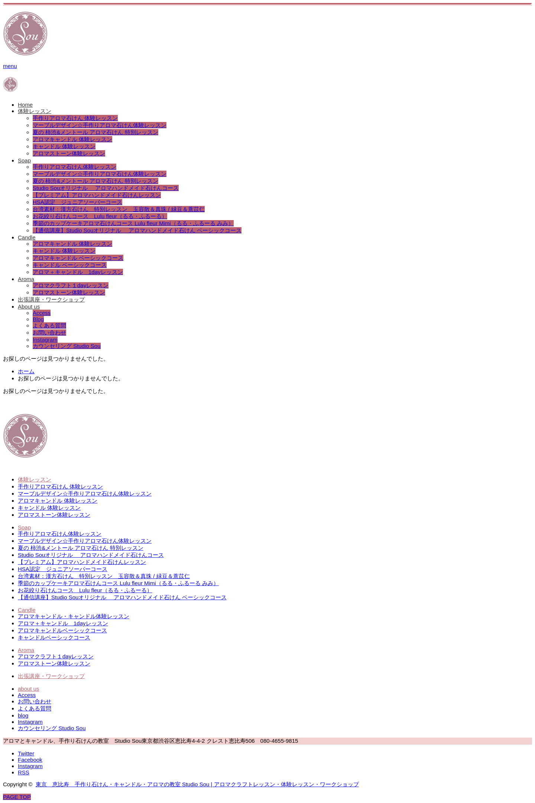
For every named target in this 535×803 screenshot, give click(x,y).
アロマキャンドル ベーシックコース (78, 258)
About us (29, 306)
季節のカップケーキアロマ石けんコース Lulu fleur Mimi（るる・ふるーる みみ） (133, 223)
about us (28, 689)
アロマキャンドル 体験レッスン (72, 139)
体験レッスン (34, 111)
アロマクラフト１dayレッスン (70, 285)
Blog (38, 319)
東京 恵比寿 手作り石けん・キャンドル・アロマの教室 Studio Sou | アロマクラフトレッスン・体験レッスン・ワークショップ (197, 784)
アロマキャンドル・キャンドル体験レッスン (73, 616)
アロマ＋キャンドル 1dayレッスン (78, 272)
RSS (23, 772)
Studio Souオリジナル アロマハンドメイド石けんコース (106, 188)
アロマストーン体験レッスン (69, 153)
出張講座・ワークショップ (51, 299)
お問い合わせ (49, 332)
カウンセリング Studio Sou (67, 346)
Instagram (45, 339)
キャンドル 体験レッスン (64, 146)
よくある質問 (49, 325)
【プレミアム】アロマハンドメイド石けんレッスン (97, 195)
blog (23, 715)
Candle (27, 237)
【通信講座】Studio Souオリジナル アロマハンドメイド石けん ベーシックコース (137, 230)
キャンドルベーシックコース (54, 637)
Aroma (26, 279)
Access (42, 313)
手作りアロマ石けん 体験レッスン (75, 118)
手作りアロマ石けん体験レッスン (74, 167)
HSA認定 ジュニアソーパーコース (77, 202)
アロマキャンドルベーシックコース (62, 630)
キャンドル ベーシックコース (70, 265)
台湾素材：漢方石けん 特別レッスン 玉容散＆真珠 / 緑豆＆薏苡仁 (119, 209)
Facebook (30, 760)
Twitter (26, 753)
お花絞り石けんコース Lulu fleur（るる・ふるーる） (100, 216)
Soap (24, 160)
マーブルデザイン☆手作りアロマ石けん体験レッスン (99, 125)
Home (25, 104)
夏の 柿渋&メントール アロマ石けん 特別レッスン (95, 132)
